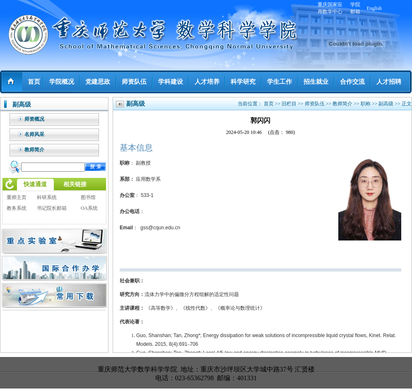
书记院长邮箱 (52, 208)
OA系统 (89, 208)
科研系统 (47, 197)
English (374, 8)
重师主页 (17, 197)
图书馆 (88, 197)
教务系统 (17, 208)
